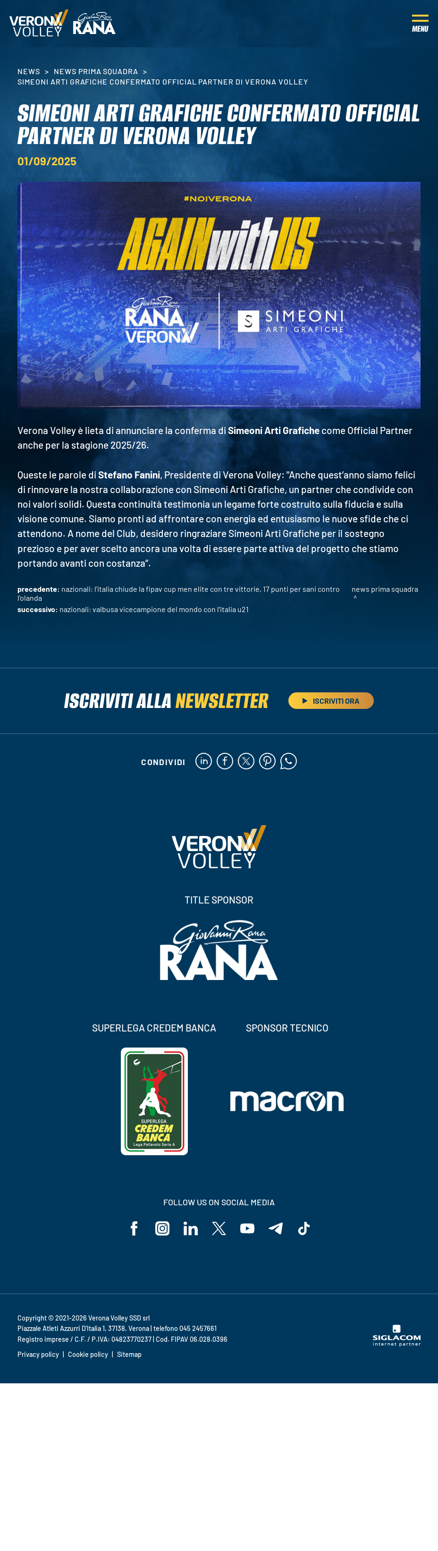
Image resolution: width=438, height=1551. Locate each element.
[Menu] (420, 24)
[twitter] (246, 762)
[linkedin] (203, 762)
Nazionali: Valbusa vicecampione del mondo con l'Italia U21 (154, 609)
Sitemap (129, 1354)
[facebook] (225, 762)
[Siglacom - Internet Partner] (397, 1343)
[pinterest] (267, 762)
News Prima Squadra (96, 71)
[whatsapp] (288, 762)
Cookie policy (88, 1354)
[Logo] (38, 23)
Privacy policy (38, 1354)
